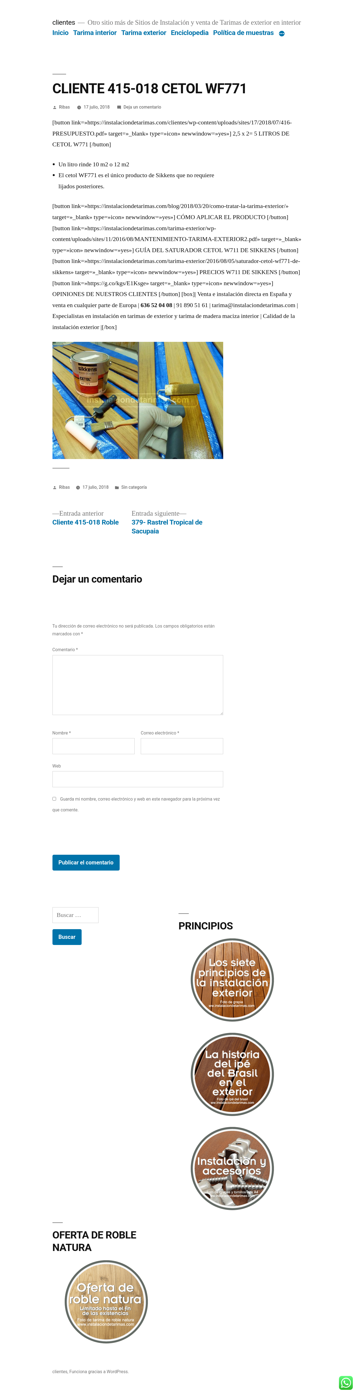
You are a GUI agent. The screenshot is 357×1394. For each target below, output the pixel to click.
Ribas (64, 107)
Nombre (61, 733)
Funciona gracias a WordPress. (99, 1371)
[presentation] (94, 835)
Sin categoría (134, 487)
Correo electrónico (160, 733)
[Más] (281, 34)
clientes (63, 22)
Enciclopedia (189, 33)
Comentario (65, 649)
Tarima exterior (143, 33)
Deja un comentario (142, 107)
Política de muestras (243, 33)
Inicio (60, 33)
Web (56, 766)
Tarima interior (95, 33)
